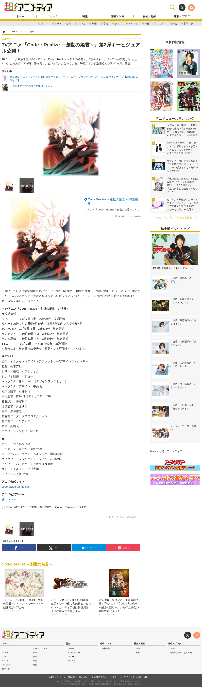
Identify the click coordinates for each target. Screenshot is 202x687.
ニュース (52, 16)
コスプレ (161, 23)
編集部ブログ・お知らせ (181, 652)
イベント (133, 23)
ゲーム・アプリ (63, 23)
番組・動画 (149, 16)
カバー (71, 648)
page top (195, 680)
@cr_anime (9, 499)
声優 (147, 23)
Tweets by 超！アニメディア (166, 451)
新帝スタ (188, 23)
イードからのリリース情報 (130, 677)
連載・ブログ (182, 16)
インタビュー (74, 652)
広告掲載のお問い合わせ (78, 677)
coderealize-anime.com (16, 486)
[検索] (153, 7)
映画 (94, 23)
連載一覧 (106, 648)
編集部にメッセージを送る (130, 216)
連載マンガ (117, 16)
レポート (72, 656)
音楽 (105, 23)
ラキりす (72, 660)
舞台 (174, 23)
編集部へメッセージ (57, 677)
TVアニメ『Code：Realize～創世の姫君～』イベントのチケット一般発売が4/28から (132, 209)
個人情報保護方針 (98, 677)
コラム (173, 648)
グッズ (118, 23)
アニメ (44, 23)
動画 (138, 652)
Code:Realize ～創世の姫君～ (27, 564)
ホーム (20, 16)
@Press (147, 677)
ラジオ (139, 648)
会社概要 (112, 677)
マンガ (81, 23)
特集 (85, 16)
